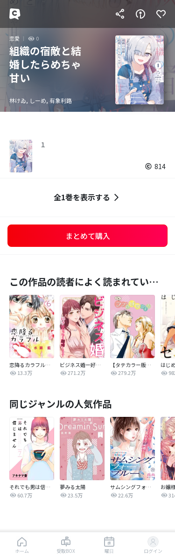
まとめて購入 (87, 235)
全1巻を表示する (87, 197)
